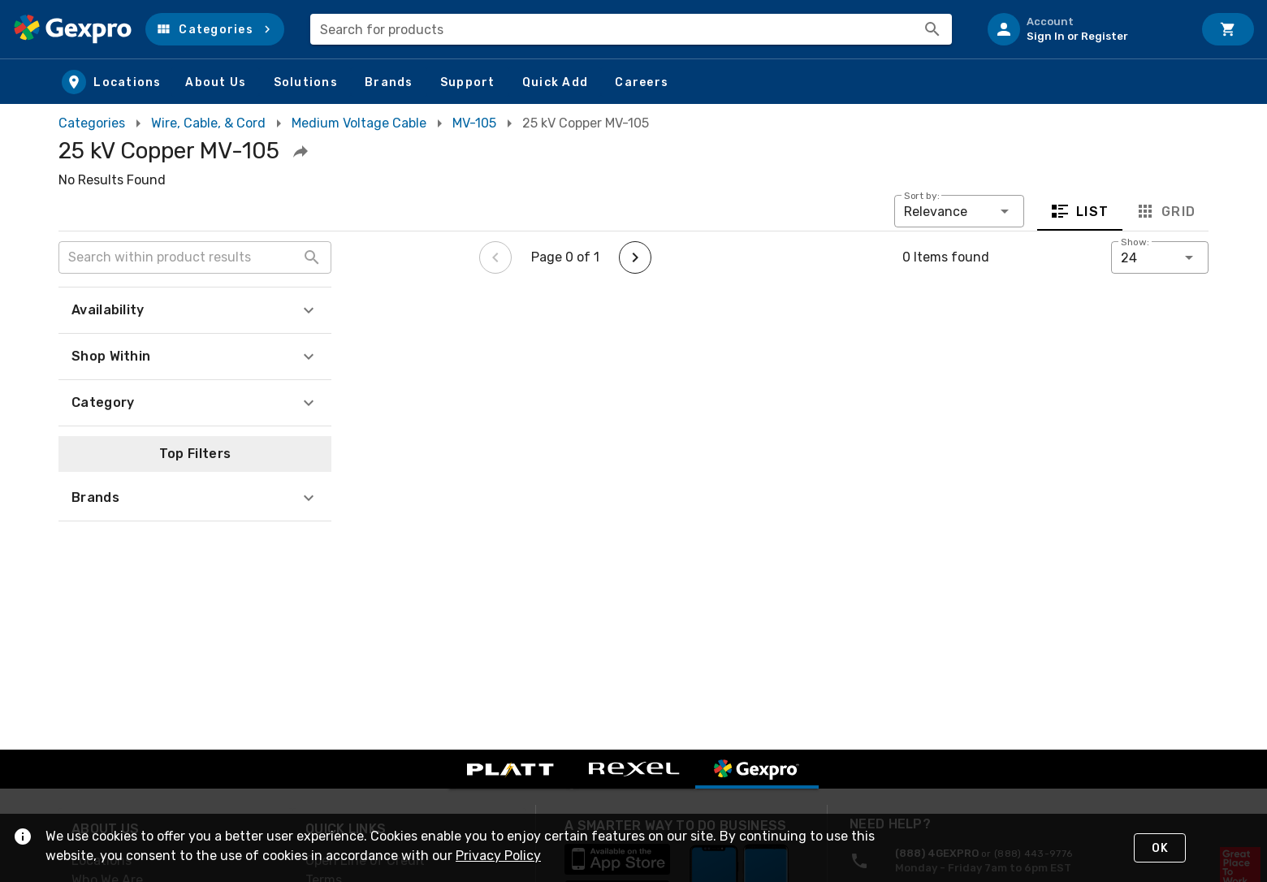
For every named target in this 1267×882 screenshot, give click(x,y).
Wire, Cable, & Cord (208, 123)
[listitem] (1083, 29)
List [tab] (1079, 211)
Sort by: (922, 195)
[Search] (932, 29)
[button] (214, 29)
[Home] (72, 29)
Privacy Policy (498, 855)
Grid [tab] (1165, 211)
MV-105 (474, 123)
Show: (1135, 242)
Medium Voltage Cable (359, 123)
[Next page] (635, 257)
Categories (91, 123)
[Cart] (1228, 29)
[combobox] (631, 29)
